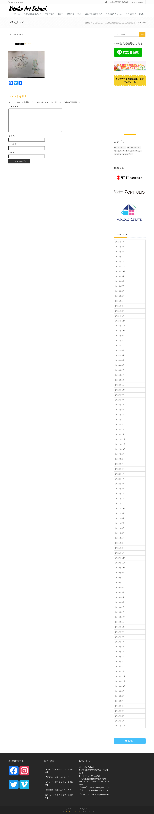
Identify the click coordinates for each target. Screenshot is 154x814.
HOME (87, 22)
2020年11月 (120, 563)
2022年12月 (120, 439)
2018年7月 (120, 701)
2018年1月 (120, 721)
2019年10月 (120, 627)
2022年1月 (120, 494)
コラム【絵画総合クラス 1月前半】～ (120, 22)
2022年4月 (120, 479)
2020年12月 (120, 558)
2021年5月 (120, 533)
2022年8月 (120, 459)
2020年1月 (120, 612)
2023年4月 (120, 420)
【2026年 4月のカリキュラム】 (59, 777)
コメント (13, 106)
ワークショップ (135, 147)
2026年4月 (120, 242)
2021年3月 (120, 543)
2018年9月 (120, 691)
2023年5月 (120, 415)
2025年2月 (120, 311)
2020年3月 (120, 602)
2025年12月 (120, 262)
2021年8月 (120, 518)
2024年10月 (120, 331)
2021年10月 (120, 508)
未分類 (118, 154)
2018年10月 (120, 686)
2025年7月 (120, 286)
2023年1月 (120, 434)
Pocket (28, 44)
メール (12, 144)
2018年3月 (120, 711)
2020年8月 (120, 578)
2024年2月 (120, 370)
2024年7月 (120, 345)
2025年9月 (120, 276)
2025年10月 (120, 271)
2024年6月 (120, 350)
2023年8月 (120, 400)
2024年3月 (120, 365)
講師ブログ (129, 154)
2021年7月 (120, 523)
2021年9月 (120, 513)
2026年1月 (120, 257)
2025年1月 (120, 316)
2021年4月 (120, 538)
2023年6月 (120, 410)
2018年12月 (120, 676)
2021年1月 (120, 553)
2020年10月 (120, 568)
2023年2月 (120, 429)
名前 (11, 136)
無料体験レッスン (74, 14)
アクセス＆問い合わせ (135, 14)
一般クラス (120, 151)
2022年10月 (120, 449)
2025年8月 (120, 281)
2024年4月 (120, 360)
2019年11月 (120, 622)
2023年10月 (120, 390)
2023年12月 (120, 380)
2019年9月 (120, 632)
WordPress (69, 812)
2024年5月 (120, 355)
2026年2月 (120, 252)
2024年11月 (120, 326)
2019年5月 (120, 652)
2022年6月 (120, 469)
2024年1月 (120, 375)
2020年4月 (120, 597)
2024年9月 (120, 336)
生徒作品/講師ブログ (93, 14)
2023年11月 (120, 385)
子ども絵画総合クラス (32, 14)
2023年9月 (120, 395)
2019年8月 (120, 637)
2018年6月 (120, 706)
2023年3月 (120, 425)
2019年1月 (120, 671)
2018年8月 (120, 696)
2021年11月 (120, 504)
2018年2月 (120, 716)
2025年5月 (120, 296)
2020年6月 (120, 587)
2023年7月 (120, 405)
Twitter (129, 741)
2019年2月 (120, 666)
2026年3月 (120, 247)
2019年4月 (120, 657)
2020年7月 (120, 583)
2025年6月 (120, 291)
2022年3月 (120, 484)
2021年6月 (120, 528)
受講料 (60, 14)
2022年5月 (120, 474)
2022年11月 (120, 444)
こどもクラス (98, 22)
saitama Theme (78, 812)
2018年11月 (120, 681)
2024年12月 (120, 321)
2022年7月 (120, 464)
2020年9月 (120, 573)
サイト (11, 152)
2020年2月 (120, 607)
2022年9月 (120, 454)
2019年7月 (120, 642)
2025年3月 (120, 306)
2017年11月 (120, 726)
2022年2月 (120, 489)
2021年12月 (120, 499)
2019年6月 (120, 647)
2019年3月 (120, 662)
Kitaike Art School (17, 34)
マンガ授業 (49, 14)
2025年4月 (120, 301)
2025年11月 (120, 266)
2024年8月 (120, 341)
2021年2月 (120, 548)
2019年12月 (120, 617)
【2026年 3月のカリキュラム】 (59, 790)
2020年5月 (120, 592)
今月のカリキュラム (114, 14)
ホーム (17, 14)
